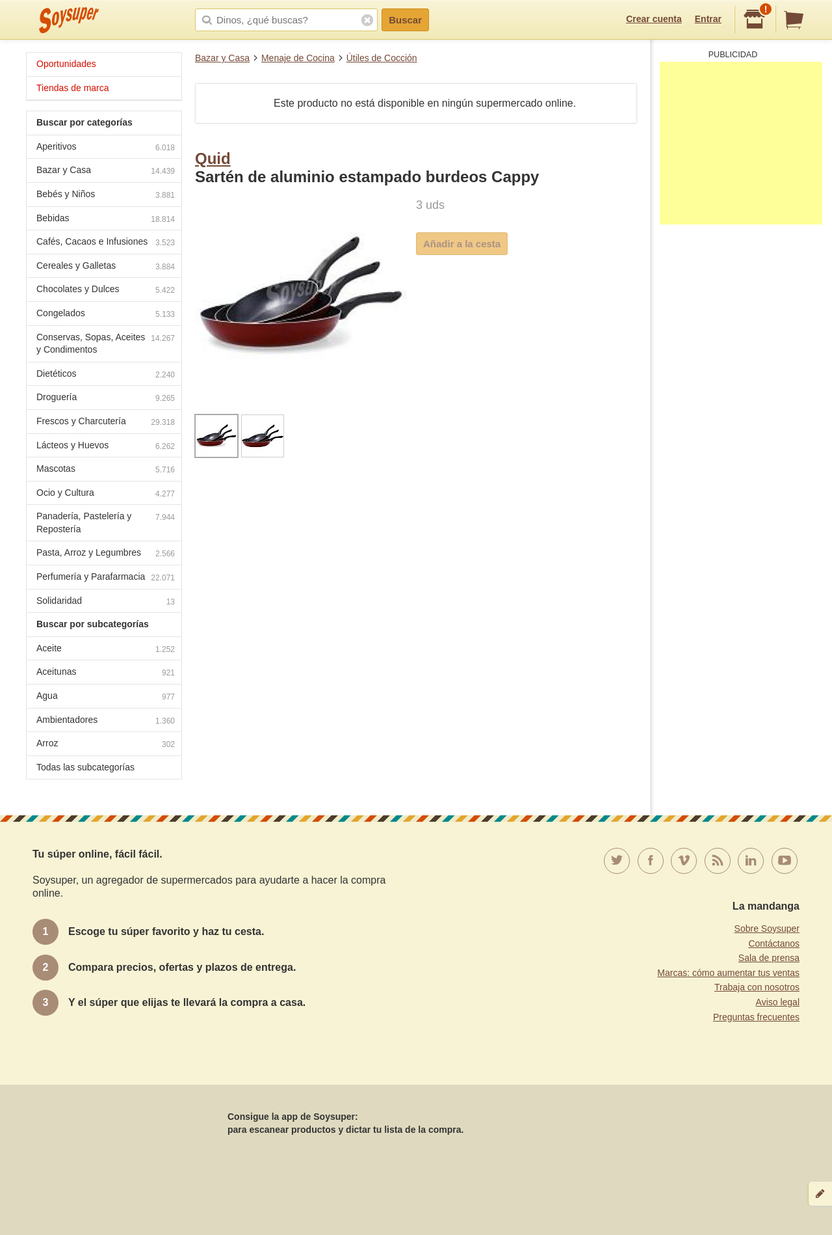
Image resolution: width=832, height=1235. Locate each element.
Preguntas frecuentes (756, 1017)
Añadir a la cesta (461, 243)
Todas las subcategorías (85, 767)
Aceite (105, 650)
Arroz (105, 745)
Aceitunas (105, 673)
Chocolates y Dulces (105, 290)
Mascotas (105, 470)
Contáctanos (774, 943)
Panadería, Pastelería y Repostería (105, 522)
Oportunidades (66, 64)
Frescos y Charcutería (105, 422)
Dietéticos (105, 375)
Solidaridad (105, 602)
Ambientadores (105, 721)
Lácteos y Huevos (105, 447)
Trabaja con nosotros (757, 987)
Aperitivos (105, 148)
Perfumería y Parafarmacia (105, 578)
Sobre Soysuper (767, 928)
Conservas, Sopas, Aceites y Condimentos (105, 343)
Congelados (105, 314)
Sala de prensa (769, 958)
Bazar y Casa (222, 58)
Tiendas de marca (72, 88)
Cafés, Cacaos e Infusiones (105, 243)
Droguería (105, 398)
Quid (213, 158)
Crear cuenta (654, 19)
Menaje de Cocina (298, 58)
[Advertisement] (741, 143)
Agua (105, 697)
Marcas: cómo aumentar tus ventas (728, 973)
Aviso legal (778, 1002)
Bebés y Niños (105, 195)
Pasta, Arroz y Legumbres (105, 554)
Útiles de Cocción (381, 58)
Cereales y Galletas (105, 267)
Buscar (405, 19)
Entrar (708, 19)
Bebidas (105, 219)
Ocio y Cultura (105, 494)
